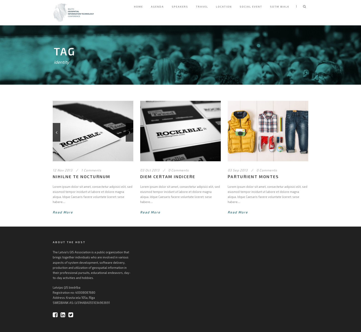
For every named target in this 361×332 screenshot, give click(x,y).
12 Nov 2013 (63, 170)
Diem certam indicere (167, 176)
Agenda (157, 6)
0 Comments (178, 170)
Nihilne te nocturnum (81, 176)
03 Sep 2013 (238, 170)
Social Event (251, 6)
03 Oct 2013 (150, 170)
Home (138, 6)
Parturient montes (253, 176)
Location (224, 6)
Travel (202, 6)
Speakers (180, 6)
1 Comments (91, 170)
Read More (63, 212)
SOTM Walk (279, 6)
